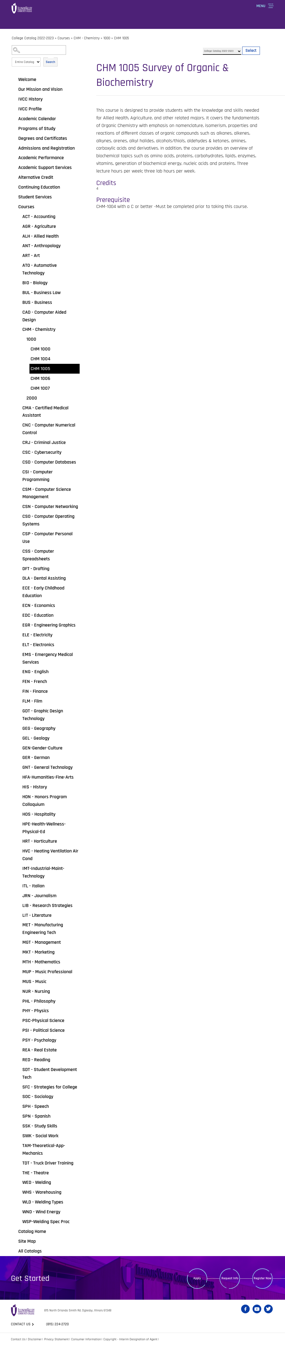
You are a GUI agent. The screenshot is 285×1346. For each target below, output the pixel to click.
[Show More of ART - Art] (18, 255)
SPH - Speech (35, 1106)
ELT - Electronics (38, 645)
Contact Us (18, 1339)
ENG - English (35, 672)
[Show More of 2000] (22, 398)
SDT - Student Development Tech (49, 1073)
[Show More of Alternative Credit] (14, 177)
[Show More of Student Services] (14, 197)
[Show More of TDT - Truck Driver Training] (18, 1163)
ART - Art (31, 255)
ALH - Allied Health (40, 236)
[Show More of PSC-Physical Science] (18, 1020)
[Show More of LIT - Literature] (18, 915)
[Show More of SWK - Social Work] (18, 1136)
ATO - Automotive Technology (39, 269)
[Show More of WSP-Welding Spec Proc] (18, 1221)
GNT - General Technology (47, 767)
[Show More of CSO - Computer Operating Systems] (18, 516)
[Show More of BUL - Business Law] (18, 292)
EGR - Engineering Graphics (49, 625)
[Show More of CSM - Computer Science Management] (18, 489)
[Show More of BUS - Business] (18, 302)
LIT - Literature (37, 915)
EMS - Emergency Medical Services (47, 658)
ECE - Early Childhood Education (43, 592)
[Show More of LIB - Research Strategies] (18, 905)
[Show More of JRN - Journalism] (18, 896)
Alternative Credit (35, 177)
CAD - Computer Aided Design (44, 316)
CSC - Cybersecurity (41, 452)
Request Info (229, 1278)
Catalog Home (32, 1231)
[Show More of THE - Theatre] (18, 1173)
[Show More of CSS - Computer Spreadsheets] (18, 551)
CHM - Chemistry (87, 38)
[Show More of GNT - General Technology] (18, 767)
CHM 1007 (40, 388)
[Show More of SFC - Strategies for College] (18, 1087)
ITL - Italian (33, 886)
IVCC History (30, 99)
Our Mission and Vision (40, 89)
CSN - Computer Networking (50, 506)
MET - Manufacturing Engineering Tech (42, 929)
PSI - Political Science (43, 1030)
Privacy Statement (56, 1339)
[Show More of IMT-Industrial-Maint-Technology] (18, 868)
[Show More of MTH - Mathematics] (18, 962)
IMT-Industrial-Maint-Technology (43, 872)
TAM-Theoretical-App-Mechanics (43, 1149)
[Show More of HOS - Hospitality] (18, 814)
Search (50, 62)
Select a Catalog (231, 45)
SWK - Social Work (40, 1136)
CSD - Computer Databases (49, 462)
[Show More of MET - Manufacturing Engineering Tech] (18, 925)
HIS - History (34, 787)
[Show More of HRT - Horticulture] (18, 841)
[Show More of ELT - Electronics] (18, 645)
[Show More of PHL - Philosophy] (18, 1001)
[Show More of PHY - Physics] (18, 1011)
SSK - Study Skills (39, 1126)
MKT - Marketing (38, 952)
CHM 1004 (40, 359)
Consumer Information (86, 1339)
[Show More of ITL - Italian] (18, 886)
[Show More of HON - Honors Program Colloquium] (18, 797)
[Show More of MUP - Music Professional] (18, 972)
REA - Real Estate (39, 1050)
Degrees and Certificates (42, 138)
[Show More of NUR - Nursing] (18, 991)
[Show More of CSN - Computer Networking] (18, 506)
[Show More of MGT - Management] (18, 942)
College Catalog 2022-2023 (33, 38)
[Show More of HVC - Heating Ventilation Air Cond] (18, 851)
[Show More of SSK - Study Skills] (18, 1126)
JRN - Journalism (39, 896)
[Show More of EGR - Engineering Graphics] (18, 625)
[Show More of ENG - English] (18, 671)
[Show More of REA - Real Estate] (18, 1050)
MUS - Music (34, 981)
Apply (197, 1278)
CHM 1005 (40, 368)
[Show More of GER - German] (18, 757)
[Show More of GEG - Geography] (18, 728)
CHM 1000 (40, 349)
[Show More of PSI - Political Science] (18, 1030)
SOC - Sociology (37, 1096)
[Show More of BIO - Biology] (18, 283)
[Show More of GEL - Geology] (18, 738)
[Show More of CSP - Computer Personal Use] (18, 534)
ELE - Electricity (37, 635)
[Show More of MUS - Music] (18, 981)
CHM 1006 (40, 378)
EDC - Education (37, 615)
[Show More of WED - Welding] (18, 1182)
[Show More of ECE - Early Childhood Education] (18, 588)
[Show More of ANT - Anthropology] (18, 246)
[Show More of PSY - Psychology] (18, 1040)
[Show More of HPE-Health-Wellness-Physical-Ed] (18, 824)
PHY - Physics (35, 1011)
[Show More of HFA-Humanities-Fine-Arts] (18, 777)
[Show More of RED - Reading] (18, 1060)
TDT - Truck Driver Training (47, 1163)
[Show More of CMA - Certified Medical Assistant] (18, 408)
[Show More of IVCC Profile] (14, 109)
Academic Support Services (45, 167)
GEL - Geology (35, 738)
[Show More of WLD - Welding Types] (18, 1202)
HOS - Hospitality (38, 814)
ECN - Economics (38, 605)
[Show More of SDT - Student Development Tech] (18, 1069)
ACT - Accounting (38, 216)
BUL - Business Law (41, 292)
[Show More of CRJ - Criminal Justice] (18, 442)
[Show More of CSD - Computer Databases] (18, 462)
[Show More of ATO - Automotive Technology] (18, 265)
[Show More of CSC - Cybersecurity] (18, 452)
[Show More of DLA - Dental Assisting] (18, 578)
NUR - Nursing (36, 991)
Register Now (262, 1278)
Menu (260, 6)
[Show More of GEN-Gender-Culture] (18, 748)
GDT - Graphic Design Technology (42, 715)
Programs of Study (36, 128)
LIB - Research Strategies (47, 905)
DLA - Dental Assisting (44, 578)
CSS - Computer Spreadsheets (38, 555)
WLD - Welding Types (42, 1202)
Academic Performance (41, 158)
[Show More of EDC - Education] (18, 615)
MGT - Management (41, 942)
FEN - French (34, 681)
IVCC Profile (30, 109)
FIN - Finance (35, 691)
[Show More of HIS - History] (18, 787)
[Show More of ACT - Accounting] (18, 216)
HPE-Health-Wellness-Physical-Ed (44, 828)
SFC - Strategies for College (49, 1087)
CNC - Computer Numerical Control (48, 429)
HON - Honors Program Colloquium (44, 800)
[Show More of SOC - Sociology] (18, 1096)
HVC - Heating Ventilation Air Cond (50, 855)
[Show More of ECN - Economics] (18, 605)
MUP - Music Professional (47, 972)
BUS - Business (37, 302)
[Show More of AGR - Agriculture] (18, 226)
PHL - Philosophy (38, 1001)
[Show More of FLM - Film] (18, 701)
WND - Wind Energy (41, 1212)
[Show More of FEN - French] (18, 681)
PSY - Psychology (39, 1040)
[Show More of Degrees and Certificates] (14, 138)
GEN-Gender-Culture (42, 748)
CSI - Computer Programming (37, 476)
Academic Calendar (37, 119)
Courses (64, 38)
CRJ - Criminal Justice (44, 442)
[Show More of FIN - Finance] (18, 691)
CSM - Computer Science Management (46, 493)
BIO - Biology (34, 283)
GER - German (36, 757)
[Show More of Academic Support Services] (14, 167)
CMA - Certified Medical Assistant (45, 412)
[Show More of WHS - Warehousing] (18, 1192)
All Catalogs (30, 1251)
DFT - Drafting (35, 568)
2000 (31, 398)
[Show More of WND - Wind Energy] (18, 1212)
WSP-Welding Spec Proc (46, 1221)
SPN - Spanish (36, 1116)
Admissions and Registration (46, 148)
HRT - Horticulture (39, 841)
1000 (106, 38)
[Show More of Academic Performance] (14, 158)
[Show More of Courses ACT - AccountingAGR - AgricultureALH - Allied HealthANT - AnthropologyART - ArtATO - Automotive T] (14, 207)
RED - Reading (36, 1060)
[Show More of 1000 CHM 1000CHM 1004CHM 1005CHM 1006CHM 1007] (22, 339)
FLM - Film (32, 701)
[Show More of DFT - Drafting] (18, 568)
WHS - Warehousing (41, 1192)
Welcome (27, 79)
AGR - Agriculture (39, 226)
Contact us (21, 1324)
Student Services (35, 197)
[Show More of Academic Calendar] (14, 119)
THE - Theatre (35, 1173)
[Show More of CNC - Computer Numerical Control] (18, 425)
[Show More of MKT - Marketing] (18, 952)
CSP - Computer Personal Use (47, 538)
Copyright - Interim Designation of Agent (130, 1339)
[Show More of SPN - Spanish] (18, 1116)
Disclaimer (35, 1339)
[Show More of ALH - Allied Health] (18, 236)
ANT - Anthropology (41, 246)
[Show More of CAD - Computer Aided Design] (18, 312)
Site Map (27, 1241)
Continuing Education (39, 187)
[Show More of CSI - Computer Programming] (18, 472)
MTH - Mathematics (41, 962)
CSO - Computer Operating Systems (48, 520)
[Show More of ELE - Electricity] (18, 635)
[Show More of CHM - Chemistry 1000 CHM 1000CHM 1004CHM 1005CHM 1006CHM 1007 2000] (18, 329)
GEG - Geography (38, 728)
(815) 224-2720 (58, 1324)
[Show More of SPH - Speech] (18, 1106)
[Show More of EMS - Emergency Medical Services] (18, 654)
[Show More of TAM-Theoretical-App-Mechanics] (18, 1145)
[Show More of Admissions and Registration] (14, 148)
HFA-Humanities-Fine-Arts (48, 777)
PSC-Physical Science (43, 1020)
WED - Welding (36, 1182)
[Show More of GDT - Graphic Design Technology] (18, 711)
